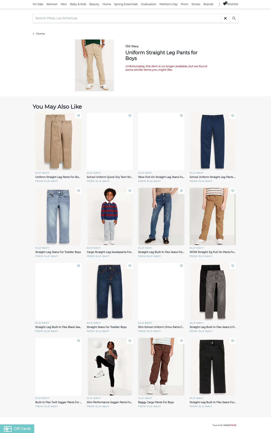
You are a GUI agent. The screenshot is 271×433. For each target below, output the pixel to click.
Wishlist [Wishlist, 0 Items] (230, 4)
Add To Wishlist (78, 115)
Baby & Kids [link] (78, 4)
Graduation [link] (148, 4)
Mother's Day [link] (169, 4)
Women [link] (52, 4)
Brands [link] (208, 4)
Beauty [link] (94, 4)
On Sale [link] (38, 4)
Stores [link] (195, 4)
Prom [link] (184, 4)
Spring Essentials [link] (126, 4)
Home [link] (106, 4)
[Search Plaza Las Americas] (127, 18)
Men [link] (64, 4)
